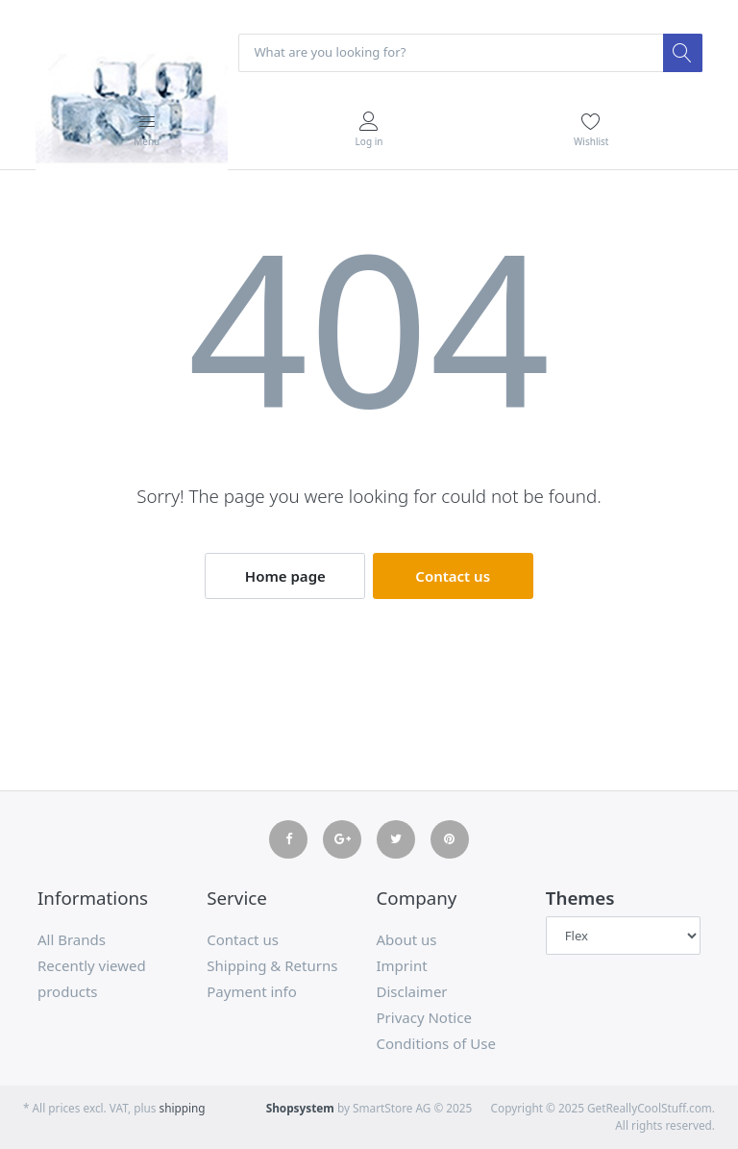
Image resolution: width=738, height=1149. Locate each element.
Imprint (402, 965)
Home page (285, 576)
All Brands (71, 939)
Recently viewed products (91, 978)
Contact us (452, 576)
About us (407, 939)
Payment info (252, 991)
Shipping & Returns (272, 965)
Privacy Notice (424, 1017)
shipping (183, 1107)
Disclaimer (412, 991)
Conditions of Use (436, 1043)
